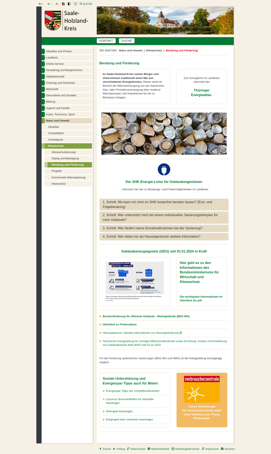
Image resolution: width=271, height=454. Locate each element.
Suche (87, 3)
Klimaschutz (56, 145)
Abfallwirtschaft (55, 76)
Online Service (55, 63)
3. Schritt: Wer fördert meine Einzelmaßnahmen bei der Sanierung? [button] (152, 228)
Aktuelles (53, 126)
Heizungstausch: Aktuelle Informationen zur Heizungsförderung (141, 332)
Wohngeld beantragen (119, 411)
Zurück (105, 448)
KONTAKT (106, 40)
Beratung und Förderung (68, 164)
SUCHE (127, 40)
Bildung (50, 101)
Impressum (210, 448)
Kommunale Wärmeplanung (68, 177)
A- (48, 3)
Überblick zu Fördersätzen (120, 324)
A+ (40, 3)
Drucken (228, 448)
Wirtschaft (52, 89)
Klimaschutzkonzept (64, 152)
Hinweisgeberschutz (185, 448)
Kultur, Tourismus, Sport (60, 114)
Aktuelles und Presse (59, 51)
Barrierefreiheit (158, 448)
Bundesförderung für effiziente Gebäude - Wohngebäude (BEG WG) (146, 316)
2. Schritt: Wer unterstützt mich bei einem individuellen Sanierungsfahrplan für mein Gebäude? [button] (160, 217)
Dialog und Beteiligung (65, 158)
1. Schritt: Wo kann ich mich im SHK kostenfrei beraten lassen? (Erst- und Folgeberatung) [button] (157, 204)
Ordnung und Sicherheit (60, 82)
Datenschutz (136, 448)
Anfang (119, 448)
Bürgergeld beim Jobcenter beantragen (129, 419)
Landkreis (52, 57)
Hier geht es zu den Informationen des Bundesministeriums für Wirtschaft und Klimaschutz (199, 272)
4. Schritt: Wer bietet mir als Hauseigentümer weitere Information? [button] (151, 236)
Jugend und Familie (58, 108)
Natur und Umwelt (57, 120)
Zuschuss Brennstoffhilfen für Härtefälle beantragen (130, 401)
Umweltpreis (55, 139)
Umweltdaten (56, 133)
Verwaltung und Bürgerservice (64, 70)
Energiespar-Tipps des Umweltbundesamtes (132, 390)
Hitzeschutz (59, 183)
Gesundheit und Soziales (61, 95)
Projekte (57, 170)
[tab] (164, 205)
